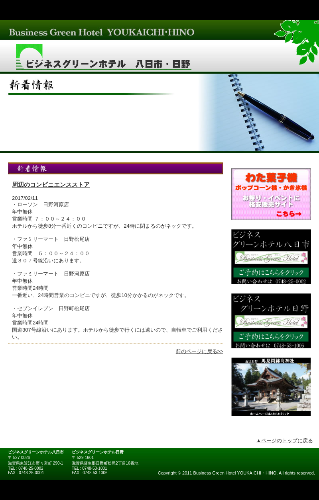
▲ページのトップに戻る (284, 440)
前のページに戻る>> (199, 351)
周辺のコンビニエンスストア (51, 184)
